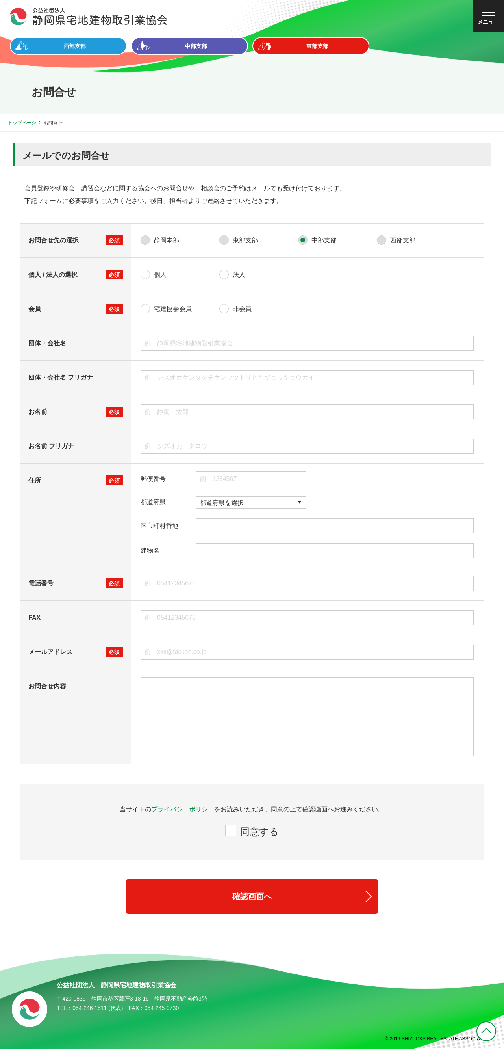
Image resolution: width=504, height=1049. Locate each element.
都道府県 (153, 502)
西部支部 (402, 240)
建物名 (150, 551)
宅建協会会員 (173, 309)
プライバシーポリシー (182, 809)
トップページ (22, 122)
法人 (239, 274)
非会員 (242, 309)
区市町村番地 (159, 526)
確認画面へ (252, 896)
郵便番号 (153, 479)
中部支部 (324, 240)
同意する (259, 831)
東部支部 (245, 240)
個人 (160, 274)
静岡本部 (166, 240)
